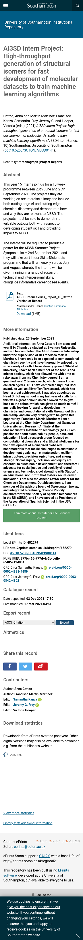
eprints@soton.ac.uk (29, 847)
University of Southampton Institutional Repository (38, 24)
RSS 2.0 (74, 841)
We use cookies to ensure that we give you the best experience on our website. (33, 907)
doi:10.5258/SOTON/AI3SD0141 (29, 150)
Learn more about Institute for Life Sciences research (41, 515)
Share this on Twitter (25, 666)
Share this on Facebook (10, 666)
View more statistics (18, 813)
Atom (43, 841)
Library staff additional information (27, 823)
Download (24, 314)
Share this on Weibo (41, 666)
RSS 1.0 (58, 841)
